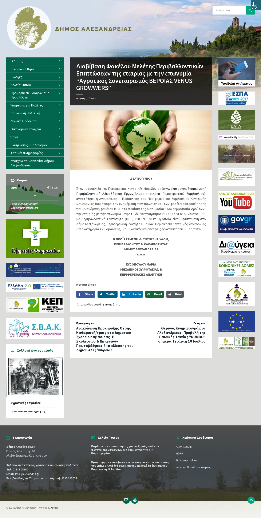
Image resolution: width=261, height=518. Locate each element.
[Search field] (234, 10)
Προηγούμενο (86, 323)
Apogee (54, 507)
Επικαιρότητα (111, 304)
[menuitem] (35, 61)
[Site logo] (69, 49)
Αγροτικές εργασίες (26, 403)
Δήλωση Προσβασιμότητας (193, 467)
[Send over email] (154, 294)
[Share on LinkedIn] (131, 294)
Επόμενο (199, 323)
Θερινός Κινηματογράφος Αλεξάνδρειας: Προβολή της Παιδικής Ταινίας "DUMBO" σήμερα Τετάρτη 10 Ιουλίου (181, 335)
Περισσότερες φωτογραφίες (28, 411)
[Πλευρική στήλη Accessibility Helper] (256, 5)
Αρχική (80, 98)
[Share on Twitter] (108, 294)
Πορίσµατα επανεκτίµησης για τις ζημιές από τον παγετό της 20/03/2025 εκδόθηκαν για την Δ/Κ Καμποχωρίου (125, 449)
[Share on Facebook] (85, 294)
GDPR (179, 453)
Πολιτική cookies (186, 460)
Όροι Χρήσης (184, 446)
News (92, 98)
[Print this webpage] (175, 294)
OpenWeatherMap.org (25, 208)
